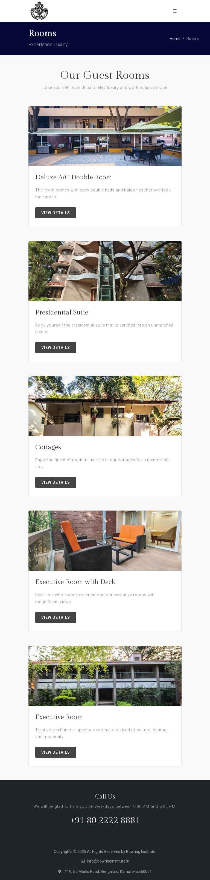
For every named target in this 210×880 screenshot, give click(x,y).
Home (175, 38)
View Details (55, 213)
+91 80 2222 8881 (105, 820)
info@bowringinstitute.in (108, 861)
